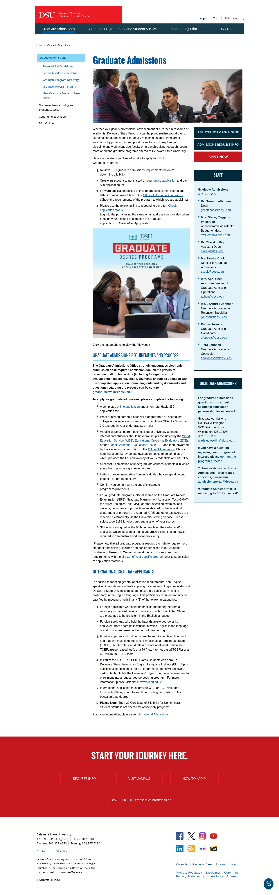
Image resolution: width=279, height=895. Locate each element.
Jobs (233, 864)
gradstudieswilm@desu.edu (112, 392)
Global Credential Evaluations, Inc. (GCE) (135, 444)
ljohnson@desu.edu (214, 317)
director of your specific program (143, 556)
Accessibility (214, 876)
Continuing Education (189, 29)
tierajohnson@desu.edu (216, 358)
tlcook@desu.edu (212, 271)
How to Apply (194, 778)
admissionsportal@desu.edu (218, 481)
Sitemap (232, 876)
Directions (63, 851)
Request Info (84, 778)
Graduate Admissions (58, 29)
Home (39, 45)
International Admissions (152, 714)
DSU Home (231, 18)
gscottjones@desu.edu (216, 210)
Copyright (231, 872)
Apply (203, 18)
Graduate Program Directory (61, 80)
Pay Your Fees (202, 864)
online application (164, 180)
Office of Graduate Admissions (163, 195)
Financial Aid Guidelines (58, 66)
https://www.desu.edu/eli (147, 682)
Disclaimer (213, 872)
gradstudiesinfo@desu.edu (154, 800)
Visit (215, 18)
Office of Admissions (161, 449)
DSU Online (228, 29)
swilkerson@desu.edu (215, 235)
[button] (268, 884)
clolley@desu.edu (212, 251)
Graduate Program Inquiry (59, 86)
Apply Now (218, 156)
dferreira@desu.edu (214, 337)
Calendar (182, 864)
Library (221, 864)
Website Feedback (189, 872)
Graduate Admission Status (60, 73)
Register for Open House (218, 132)
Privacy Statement (189, 876)
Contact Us (44, 851)
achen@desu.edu (212, 296)
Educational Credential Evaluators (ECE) (161, 440)
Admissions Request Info (218, 144)
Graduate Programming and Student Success (123, 29)
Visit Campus (139, 778)
